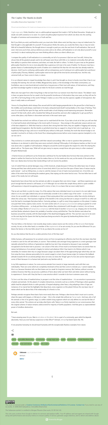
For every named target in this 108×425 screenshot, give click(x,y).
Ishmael (15, 344)
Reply (22, 359)
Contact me (80, 405)
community (40, 340)
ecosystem (72, 340)
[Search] (99, 6)
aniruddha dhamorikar (26, 340)
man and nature (26, 344)
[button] (95, 18)
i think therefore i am (85, 340)
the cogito (45, 344)
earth (63, 340)
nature (36, 344)
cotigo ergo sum (53, 340)
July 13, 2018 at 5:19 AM (34, 352)
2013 (14, 340)
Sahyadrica (19, 5)
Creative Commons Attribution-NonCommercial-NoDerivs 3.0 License (50, 405)
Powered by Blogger (54, 419)
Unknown (23, 352)
